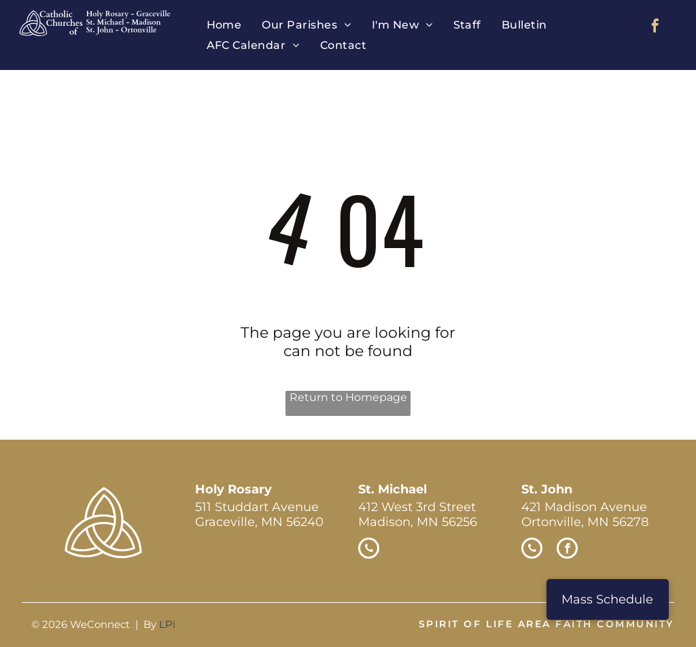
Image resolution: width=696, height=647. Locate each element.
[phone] (368, 550)
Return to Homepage (348, 397)
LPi (167, 624)
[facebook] (655, 27)
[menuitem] (224, 25)
